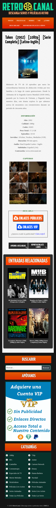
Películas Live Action (17, 487)
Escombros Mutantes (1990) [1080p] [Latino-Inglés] (17, 341)
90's (10, 460)
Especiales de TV (15, 473)
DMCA (46, 506)
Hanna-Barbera (37, 473)
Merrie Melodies (15, 478)
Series (31, 20)
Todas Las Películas (16, 496)
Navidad (35, 478)
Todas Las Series (38, 496)
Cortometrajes (14, 469)
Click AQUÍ (40, 234)
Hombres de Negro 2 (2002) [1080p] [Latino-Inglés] (38, 301)
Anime (34, 460)
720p (33, 455)
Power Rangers (37, 487)
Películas (21, 20)
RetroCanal (16, 506)
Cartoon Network (38, 464)
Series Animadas (15, 491)
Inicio (10, 20)
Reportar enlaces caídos (34, 25)
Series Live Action (38, 491)
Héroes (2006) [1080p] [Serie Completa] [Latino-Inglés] (39, 341)
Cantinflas (13, 464)
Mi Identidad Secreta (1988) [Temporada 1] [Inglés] (17, 301)
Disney (34, 469)
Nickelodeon (14, 482)
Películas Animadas (39, 482)
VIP (39, 20)
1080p (11, 455)
